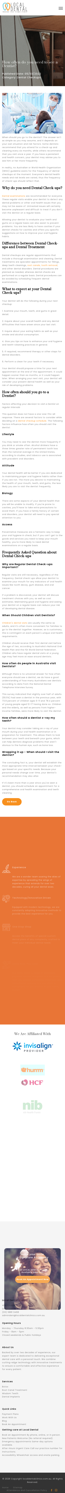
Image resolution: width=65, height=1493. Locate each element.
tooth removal (49, 265)
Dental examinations (13, 196)
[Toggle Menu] (61, 8)
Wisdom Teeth (10, 1393)
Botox (5, 1386)
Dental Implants (11, 1396)
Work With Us (9, 1417)
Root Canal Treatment (14, 1390)
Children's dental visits (14, 622)
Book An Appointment (14, 1424)
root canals (33, 265)
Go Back (12, 801)
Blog (4, 1420)
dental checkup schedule (32, 420)
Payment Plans (10, 1414)
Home (5, 1489)
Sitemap (17, 1489)
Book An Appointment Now (33, 1300)
